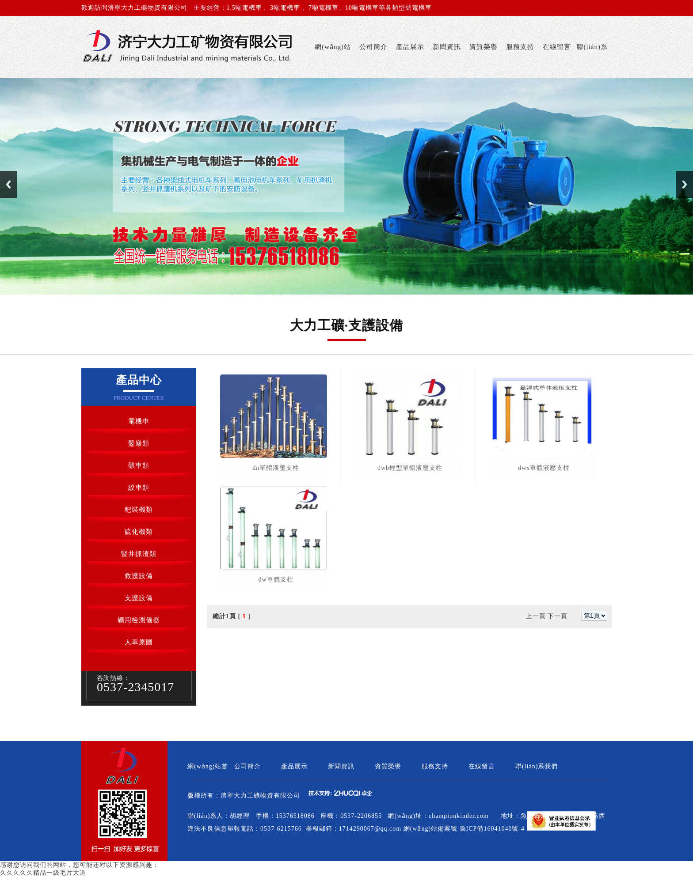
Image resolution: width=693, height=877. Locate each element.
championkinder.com (459, 816)
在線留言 (557, 46)
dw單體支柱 (276, 579)
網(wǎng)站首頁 (333, 60)
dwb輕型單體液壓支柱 (409, 468)
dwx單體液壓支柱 (544, 468)
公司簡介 (373, 46)
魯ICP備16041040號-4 (492, 828)
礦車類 (138, 465)
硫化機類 (139, 531)
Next (684, 184)
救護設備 (139, 575)
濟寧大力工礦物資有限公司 (260, 795)
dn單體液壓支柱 (275, 468)
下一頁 (557, 616)
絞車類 (138, 487)
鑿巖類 (138, 443)
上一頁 (536, 616)
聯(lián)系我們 (592, 60)
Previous (8, 184)
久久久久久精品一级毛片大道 (43, 872)
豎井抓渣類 (138, 553)
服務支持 (520, 46)
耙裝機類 (139, 509)
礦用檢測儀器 (139, 620)
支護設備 (139, 597)
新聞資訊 (447, 46)
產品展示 (410, 46)
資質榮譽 (483, 46)
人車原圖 (139, 642)
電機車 (138, 421)
